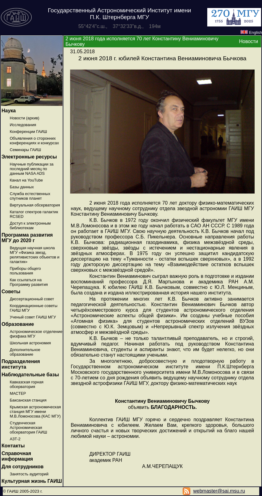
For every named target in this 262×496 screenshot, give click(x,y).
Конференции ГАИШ (28, 131)
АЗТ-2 (15, 439)
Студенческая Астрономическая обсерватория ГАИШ (28, 427)
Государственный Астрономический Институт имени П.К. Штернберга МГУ (119, 13)
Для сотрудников (23, 466)
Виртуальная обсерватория (35, 205)
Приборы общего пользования (25, 270)
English (251, 32)
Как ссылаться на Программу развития (29, 282)
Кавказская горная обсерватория (27, 384)
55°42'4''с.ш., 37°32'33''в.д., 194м (119, 26)
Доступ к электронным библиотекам (30, 225)
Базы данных (22, 187)
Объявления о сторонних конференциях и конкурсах (34, 140)
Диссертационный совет (32, 299)
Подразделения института (21, 364)
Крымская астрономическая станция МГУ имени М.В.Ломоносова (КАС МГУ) (35, 411)
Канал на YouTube (26, 180)
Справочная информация (17, 456)
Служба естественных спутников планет (30, 196)
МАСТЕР (18, 393)
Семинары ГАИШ (25, 149)
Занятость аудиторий (29, 474)
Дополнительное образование (25, 352)
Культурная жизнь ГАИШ (32, 481)
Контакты (13, 445)
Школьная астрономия (30, 343)
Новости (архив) (24, 118)
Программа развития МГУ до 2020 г (27, 237)
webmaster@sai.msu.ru (219, 491)
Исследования (23, 124)
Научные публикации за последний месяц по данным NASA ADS (32, 169)
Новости (248, 41)
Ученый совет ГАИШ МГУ (33, 317)
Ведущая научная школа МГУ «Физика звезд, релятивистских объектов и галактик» (35, 255)
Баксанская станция (28, 400)
